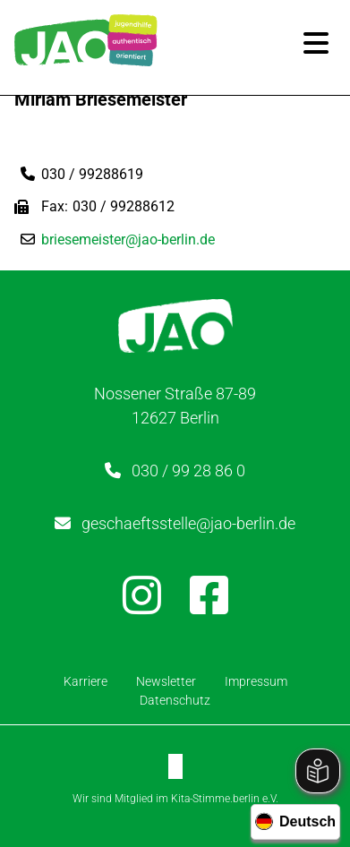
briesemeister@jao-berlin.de (128, 239)
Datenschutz (175, 700)
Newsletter (166, 681)
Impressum (256, 681)
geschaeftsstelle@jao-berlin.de (188, 523)
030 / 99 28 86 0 (188, 470)
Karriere (85, 681)
